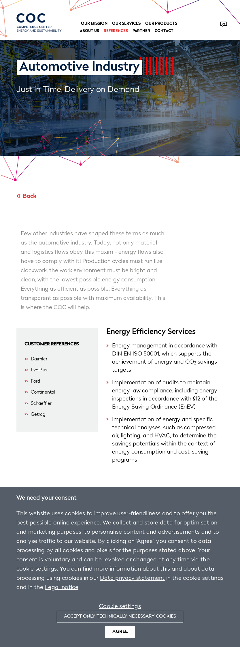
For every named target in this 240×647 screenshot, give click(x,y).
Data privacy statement (132, 578)
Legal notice (61, 587)
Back (29, 196)
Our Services (126, 24)
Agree (120, 631)
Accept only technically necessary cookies (120, 616)
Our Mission (94, 24)
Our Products (161, 24)
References (116, 31)
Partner (141, 31)
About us (89, 31)
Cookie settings (120, 607)
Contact (164, 31)
